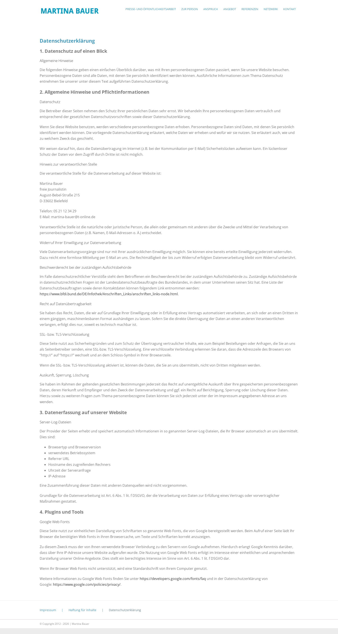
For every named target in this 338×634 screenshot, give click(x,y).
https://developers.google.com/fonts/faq (173, 578)
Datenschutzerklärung (125, 610)
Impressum (48, 610)
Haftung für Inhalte (82, 610)
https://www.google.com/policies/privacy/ (86, 584)
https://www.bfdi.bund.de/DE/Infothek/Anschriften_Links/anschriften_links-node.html (109, 294)
